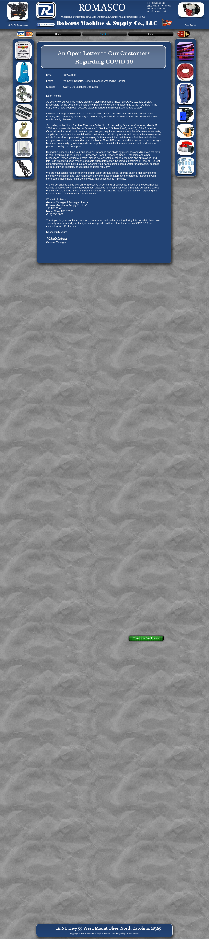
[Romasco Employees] (146, 638)
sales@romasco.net (156, 11)
